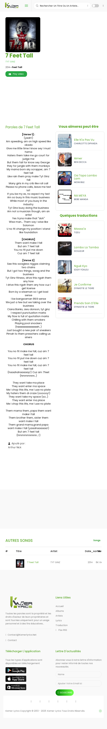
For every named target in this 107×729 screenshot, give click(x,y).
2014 (90, 562)
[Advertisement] (57, 101)
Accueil (60, 606)
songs (96, 540)
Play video (16, 74)
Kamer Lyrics (54, 710)
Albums (60, 611)
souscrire (64, 692)
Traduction (62, 625)
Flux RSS (61, 630)
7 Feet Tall (32, 562)
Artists (59, 615)
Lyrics (59, 620)
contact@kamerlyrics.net (21, 634)
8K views (100, 562)
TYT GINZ (10, 61)
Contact (11, 640)
